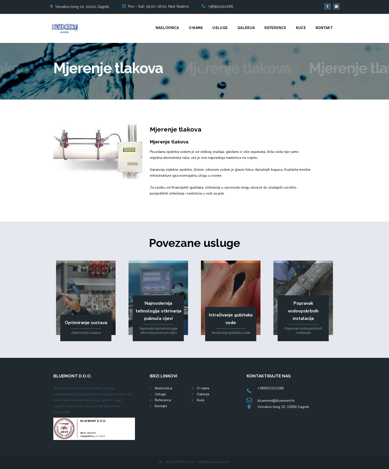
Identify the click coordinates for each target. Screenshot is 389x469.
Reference (275, 28)
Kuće (301, 28)
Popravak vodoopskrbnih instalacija (303, 311)
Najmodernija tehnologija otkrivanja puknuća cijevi (158, 311)
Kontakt (324, 28)
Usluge (220, 28)
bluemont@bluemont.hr (276, 400)
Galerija (246, 28)
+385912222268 (220, 6)
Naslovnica (167, 28)
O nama (196, 28)
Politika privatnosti (213, 462)
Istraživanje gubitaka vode (231, 319)
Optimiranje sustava (86, 323)
